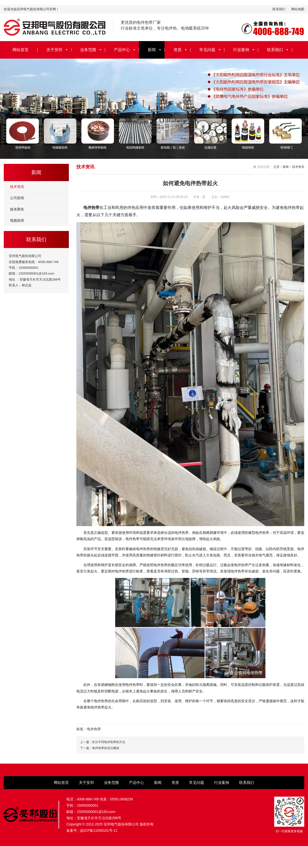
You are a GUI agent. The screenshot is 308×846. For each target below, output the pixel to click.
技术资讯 (17, 187)
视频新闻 (17, 220)
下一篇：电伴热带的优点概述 (99, 748)
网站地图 (297, 9)
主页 (276, 167)
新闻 (152, 50)
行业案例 (241, 50)
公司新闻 (17, 198)
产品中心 (122, 50)
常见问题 (207, 50)
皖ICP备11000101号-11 (98, 830)
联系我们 (278, 9)
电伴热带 (94, 729)
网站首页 (21, 50)
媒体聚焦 (17, 209)
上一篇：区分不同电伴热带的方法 (102, 742)
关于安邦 (54, 50)
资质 (178, 50)
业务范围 (88, 50)
